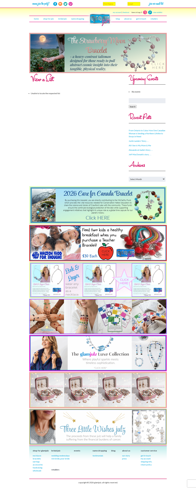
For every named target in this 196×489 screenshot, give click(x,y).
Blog (118, 18)
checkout (132, 12)
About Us (128, 18)
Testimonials (98, 455)
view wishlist (157, 12)
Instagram (60, 4)
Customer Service (149, 450)
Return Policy (146, 464)
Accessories (38, 464)
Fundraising (37, 467)
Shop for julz (48, 18)
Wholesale (37, 470)
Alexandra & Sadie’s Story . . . (141, 150)
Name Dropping (77, 18)
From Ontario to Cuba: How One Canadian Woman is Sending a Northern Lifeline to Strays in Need (147, 133)
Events (77, 450)
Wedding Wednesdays (60, 455)
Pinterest (70, 4)
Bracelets (37, 458)
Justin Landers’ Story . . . (138, 141)
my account (117, 12)
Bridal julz (62, 18)
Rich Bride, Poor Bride (60, 458)
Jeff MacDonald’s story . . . (140, 154)
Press (124, 458)
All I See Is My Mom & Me (140, 145)
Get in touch (141, 18)
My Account (146, 458)
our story (126, 455)
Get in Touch (146, 455)
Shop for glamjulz (41, 450)
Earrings (36, 461)
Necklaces (37, 455)
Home (36, 18)
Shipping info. (146, 461)
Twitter (65, 4)
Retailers (154, 18)
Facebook (55, 4)
